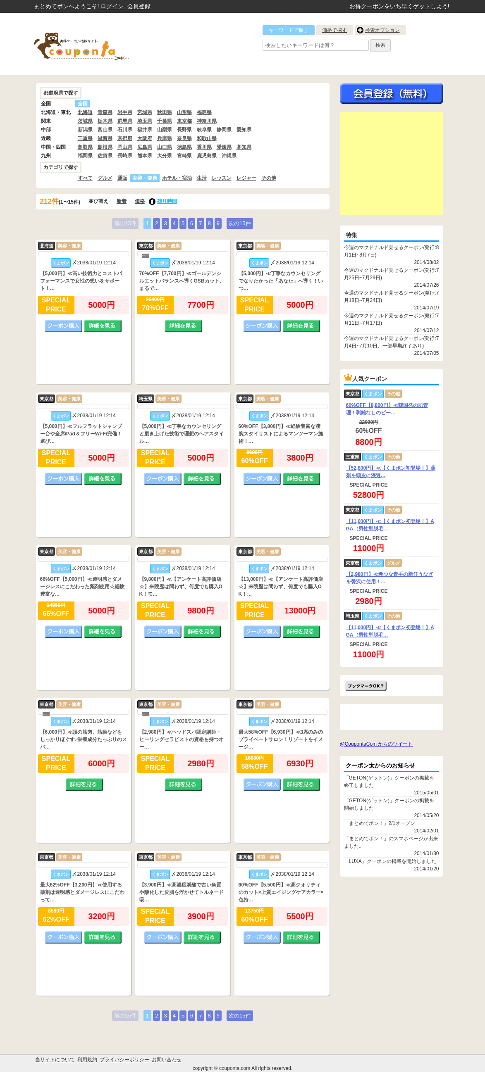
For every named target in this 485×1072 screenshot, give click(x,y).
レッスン (222, 178)
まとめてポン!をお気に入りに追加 (366, 685)
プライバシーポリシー (124, 1059)
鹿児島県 (207, 156)
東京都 (184, 121)
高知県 (244, 147)
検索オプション (382, 30)
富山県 (105, 130)
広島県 (144, 147)
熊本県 (144, 156)
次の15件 (240, 223)
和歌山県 (207, 138)
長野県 (184, 130)
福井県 (144, 130)
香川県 (204, 147)
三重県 (85, 138)
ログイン (112, 6)
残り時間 (167, 201)
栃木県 (105, 121)
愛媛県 (224, 147)
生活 (202, 178)
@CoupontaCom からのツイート (376, 744)
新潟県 (85, 130)
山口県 (164, 147)
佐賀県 (105, 156)
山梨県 (164, 130)
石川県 (124, 130)
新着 (122, 201)
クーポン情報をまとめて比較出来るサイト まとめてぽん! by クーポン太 (96, 43)
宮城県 (144, 112)
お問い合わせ (167, 1059)
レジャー (246, 178)
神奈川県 (207, 121)
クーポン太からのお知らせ (380, 765)
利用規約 (87, 1059)
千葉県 (164, 121)
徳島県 (184, 147)
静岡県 (224, 130)
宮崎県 (184, 156)
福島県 (204, 112)
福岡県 (85, 156)
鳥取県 (85, 147)
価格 (140, 201)
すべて (85, 178)
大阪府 (144, 138)
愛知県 (244, 130)
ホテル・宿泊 (177, 178)
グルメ (105, 178)
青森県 (105, 112)
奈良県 (184, 138)
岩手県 (124, 112)
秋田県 (164, 112)
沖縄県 (229, 156)
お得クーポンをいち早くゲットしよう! (399, 6)
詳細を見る (103, 326)
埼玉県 (144, 121)
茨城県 (85, 121)
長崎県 (124, 156)
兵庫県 (164, 138)
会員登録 (139, 6)
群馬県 (124, 121)
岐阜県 (204, 130)
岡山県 (124, 147)
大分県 (164, 156)
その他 (268, 178)
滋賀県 (105, 138)
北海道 (85, 112)
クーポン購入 (63, 326)
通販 (122, 178)
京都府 (124, 138)
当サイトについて (55, 1059)
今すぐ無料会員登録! (391, 93)
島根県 (105, 147)
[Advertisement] (391, 163)
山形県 (184, 112)
